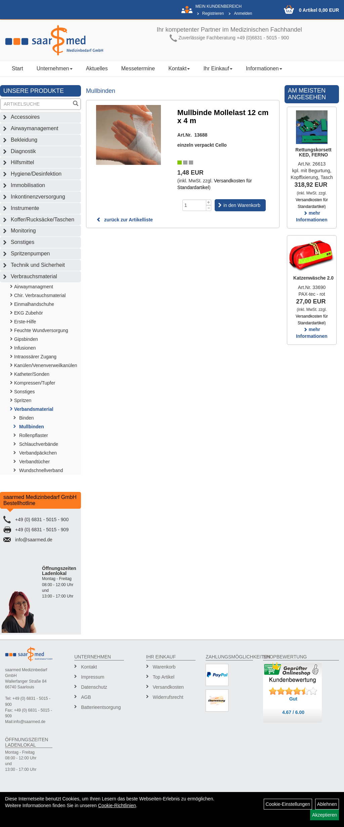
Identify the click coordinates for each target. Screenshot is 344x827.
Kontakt (179, 68)
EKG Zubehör (28, 313)
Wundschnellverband (41, 470)
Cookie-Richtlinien (117, 805)
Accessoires (25, 117)
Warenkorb (164, 667)
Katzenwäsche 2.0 (313, 278)
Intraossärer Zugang (35, 356)
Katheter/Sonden (31, 374)
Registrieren (213, 13)
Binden (26, 418)
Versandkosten (168, 687)
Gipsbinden (26, 339)
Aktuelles (97, 68)
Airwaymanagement (34, 128)
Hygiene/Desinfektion (36, 174)
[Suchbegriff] (36, 104)
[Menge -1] (208, 208)
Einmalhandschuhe (34, 304)
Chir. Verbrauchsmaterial (40, 295)
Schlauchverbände (38, 444)
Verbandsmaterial (33, 409)
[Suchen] (75, 104)
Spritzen (22, 400)
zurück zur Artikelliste (124, 219)
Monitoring (23, 230)
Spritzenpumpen (30, 253)
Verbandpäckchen (38, 453)
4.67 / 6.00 (293, 712)
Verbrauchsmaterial (34, 276)
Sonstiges (22, 242)
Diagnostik (23, 151)
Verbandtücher (34, 461)
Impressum (92, 677)
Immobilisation (28, 185)
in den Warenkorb (241, 205)
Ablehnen (327, 804)
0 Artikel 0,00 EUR (319, 10)
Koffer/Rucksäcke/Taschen (42, 219)
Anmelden (243, 13)
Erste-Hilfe (25, 321)
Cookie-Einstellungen (288, 804)
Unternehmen (55, 68)
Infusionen (25, 348)
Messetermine (138, 68)
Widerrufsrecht (168, 697)
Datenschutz (94, 687)
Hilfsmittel (22, 162)
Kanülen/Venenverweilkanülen (45, 365)
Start (17, 68)
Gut (293, 699)
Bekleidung (24, 140)
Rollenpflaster (33, 435)
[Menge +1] (208, 202)
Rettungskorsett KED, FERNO (313, 152)
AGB (86, 697)
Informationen (264, 68)
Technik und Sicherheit (38, 265)
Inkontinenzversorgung (38, 197)
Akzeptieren (324, 815)
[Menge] (194, 205)
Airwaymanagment (33, 286)
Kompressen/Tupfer (34, 383)
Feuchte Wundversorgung (41, 330)
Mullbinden (31, 426)
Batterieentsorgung (100, 707)
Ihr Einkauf (217, 68)
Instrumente (25, 208)
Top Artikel (164, 677)
